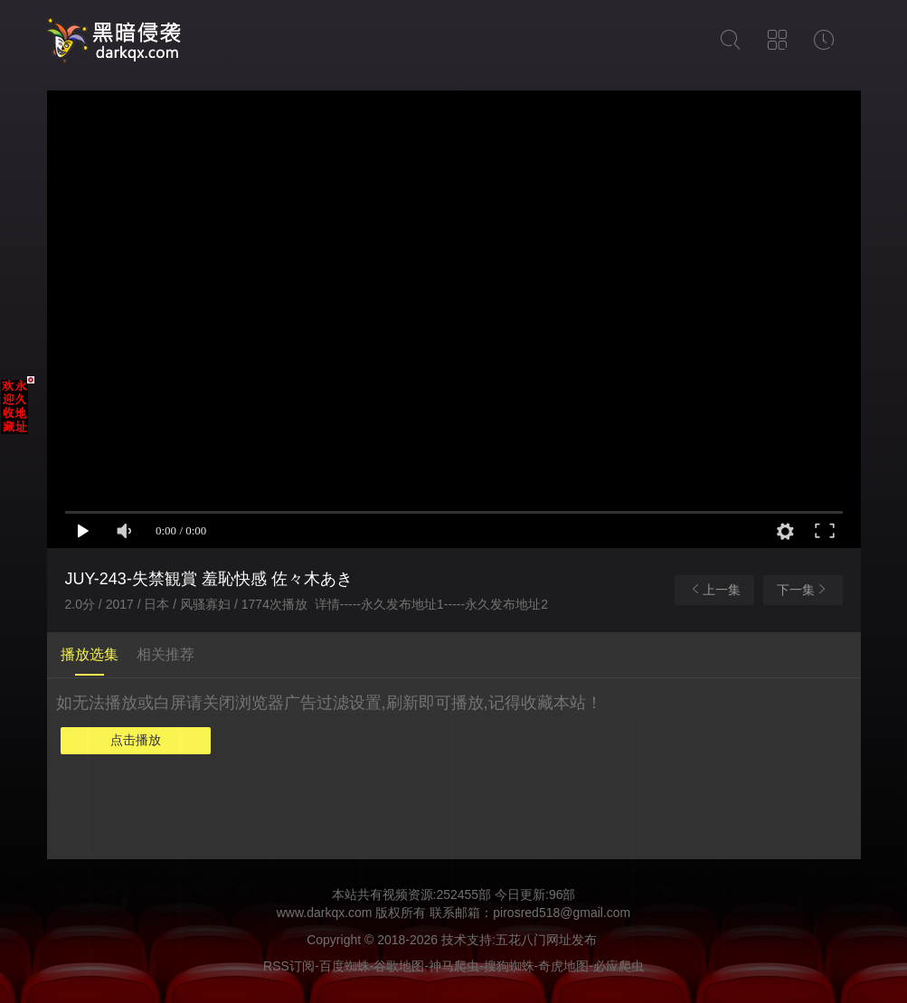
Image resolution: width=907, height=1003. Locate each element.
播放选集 (89, 654)
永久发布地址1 (402, 604)
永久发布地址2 (506, 604)
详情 (327, 604)
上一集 (714, 589)
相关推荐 (165, 654)
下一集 (803, 589)
